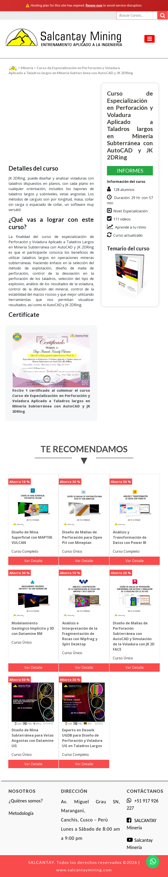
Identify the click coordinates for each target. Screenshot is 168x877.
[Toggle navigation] (149, 39)
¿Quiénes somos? (26, 801)
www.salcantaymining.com (84, 869)
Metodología (21, 813)
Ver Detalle (33, 560)
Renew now (94, 5)
